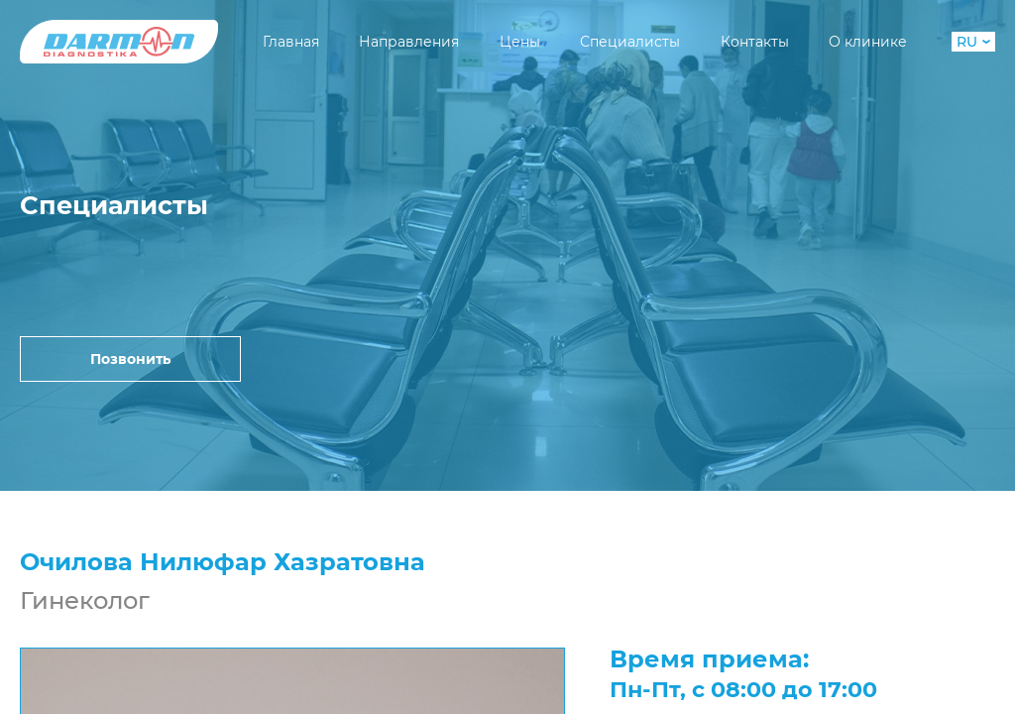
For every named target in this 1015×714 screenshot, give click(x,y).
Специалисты (630, 42)
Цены (520, 42)
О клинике (868, 42)
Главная (291, 42)
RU (973, 42)
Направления (409, 42)
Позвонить (130, 359)
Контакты (755, 42)
